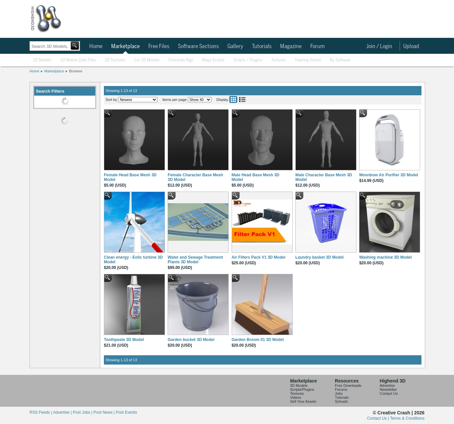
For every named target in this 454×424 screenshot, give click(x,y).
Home (96, 46)
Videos (295, 397)
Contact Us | (378, 418)
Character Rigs (180, 60)
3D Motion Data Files (78, 60)
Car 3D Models (147, 60)
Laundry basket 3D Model (319, 257)
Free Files (158, 46)
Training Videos (308, 60)
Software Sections (198, 46)
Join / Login (379, 46)
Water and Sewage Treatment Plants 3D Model (195, 259)
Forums (341, 389)
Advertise (387, 385)
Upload (411, 46)
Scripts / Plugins (248, 60)
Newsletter (388, 389)
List (242, 99)
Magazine (291, 46)
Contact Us (389, 393)
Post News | (105, 412)
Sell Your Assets (303, 401)
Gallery (235, 46)
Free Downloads (348, 385)
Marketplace (125, 46)
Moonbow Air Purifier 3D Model (388, 175)
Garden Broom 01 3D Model (258, 339)
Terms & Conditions (407, 418)
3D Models (42, 60)
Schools (341, 401)
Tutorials (261, 46)
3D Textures (115, 60)
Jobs (338, 393)
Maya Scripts (213, 60)
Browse (75, 71)
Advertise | (63, 412)
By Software (340, 60)
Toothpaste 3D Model (124, 339)
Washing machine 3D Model (385, 257)
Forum (317, 46)
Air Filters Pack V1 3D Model (258, 257)
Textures (278, 60)
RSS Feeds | (41, 412)
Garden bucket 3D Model (191, 339)
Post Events (126, 412)
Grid (233, 99)
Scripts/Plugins (302, 389)
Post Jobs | (83, 412)
